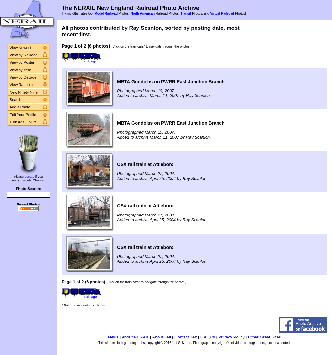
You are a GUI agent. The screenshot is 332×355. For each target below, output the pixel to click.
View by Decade (23, 77)
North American (142, 13)
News (113, 337)
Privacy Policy (232, 337)
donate (29, 176)
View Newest (20, 48)
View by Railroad (24, 55)
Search (16, 100)
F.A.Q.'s (207, 337)
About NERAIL (135, 337)
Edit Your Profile (23, 114)
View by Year (20, 70)
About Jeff (161, 337)
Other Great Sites (264, 337)
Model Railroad (106, 13)
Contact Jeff (185, 337)
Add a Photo (20, 107)
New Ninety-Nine (24, 92)
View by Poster (22, 62)
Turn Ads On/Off (23, 122)
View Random (21, 85)
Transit (186, 13)
